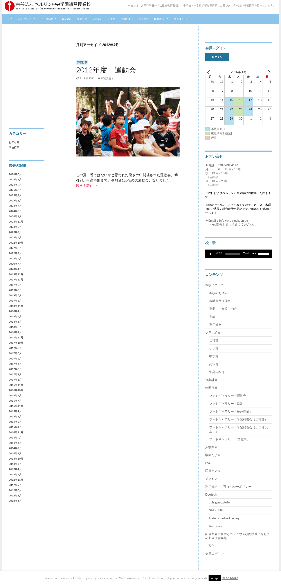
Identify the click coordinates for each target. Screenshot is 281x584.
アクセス (143, 18)
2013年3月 (15, 474)
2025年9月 (15, 184)
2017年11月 (16, 337)
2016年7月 (15, 400)
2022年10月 (16, 242)
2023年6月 (15, 237)
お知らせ (14, 142)
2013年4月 (15, 469)
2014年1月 (15, 453)
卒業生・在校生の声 (223, 309)
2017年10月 (16, 342)
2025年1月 (15, 200)
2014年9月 (15, 437)
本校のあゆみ (218, 293)
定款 (212, 316)
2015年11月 (16, 406)
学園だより (127, 18)
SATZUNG (216, 510)
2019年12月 (16, 274)
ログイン (217, 57)
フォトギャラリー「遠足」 (227, 403)
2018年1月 (15, 332)
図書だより (213, 471)
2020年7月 (15, 263)
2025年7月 (15, 195)
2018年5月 (15, 321)
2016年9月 (15, 395)
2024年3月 (15, 211)
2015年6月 (15, 416)
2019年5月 (15, 300)
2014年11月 (16, 432)
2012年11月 (16, 479)
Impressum (216, 526)
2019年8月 (15, 290)
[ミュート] (254, 254)
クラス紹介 (47, 18)
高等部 (213, 364)
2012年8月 (15, 490)
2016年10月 (16, 390)
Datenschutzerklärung (224, 518)
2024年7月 (15, 205)
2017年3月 (15, 369)
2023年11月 (16, 221)
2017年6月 (15, 353)
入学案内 (97, 18)
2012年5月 (15, 500)
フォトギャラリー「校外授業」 (230, 411)
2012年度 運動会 (106, 69)
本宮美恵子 (107, 78)
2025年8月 (15, 190)
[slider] (232, 254)
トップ (8, 18)
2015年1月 (15, 427)
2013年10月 (16, 458)
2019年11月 (16, 279)
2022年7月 (15, 253)
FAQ (208, 463)
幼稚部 (213, 340)
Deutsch (159, 18)
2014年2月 (15, 448)
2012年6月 (15, 495)
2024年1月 (15, 216)
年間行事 (82, 18)
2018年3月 (15, 327)
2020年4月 (15, 269)
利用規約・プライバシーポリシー (228, 486)
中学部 (213, 356)
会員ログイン (181, 18)
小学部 (213, 348)
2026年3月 (15, 174)
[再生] (211, 254)
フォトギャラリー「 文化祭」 (229, 439)
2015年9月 (15, 411)
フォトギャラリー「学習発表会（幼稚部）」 (240, 419)
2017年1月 (15, 379)
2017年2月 (15, 374)
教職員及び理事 (220, 301)
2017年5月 (15, 358)
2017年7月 (15, 348)
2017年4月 (15, 363)
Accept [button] (214, 578)
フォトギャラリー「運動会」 (229, 395)
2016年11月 (16, 384)
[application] (238, 254)
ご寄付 (111, 18)
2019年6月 (15, 295)
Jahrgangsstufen (220, 502)
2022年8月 (15, 248)
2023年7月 (15, 232)
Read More (230, 578)
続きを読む (87, 185)
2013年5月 (15, 463)
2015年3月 (15, 421)
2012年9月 (15, 485)
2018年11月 (16, 305)
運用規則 (215, 324)
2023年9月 (15, 226)
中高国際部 (217, 372)
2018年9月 (15, 311)
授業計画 (67, 18)
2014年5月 (15, 442)
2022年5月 (15, 258)
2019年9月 (15, 284)
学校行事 (82, 62)
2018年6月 (15, 316)
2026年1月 (15, 179)
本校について (25, 18)
